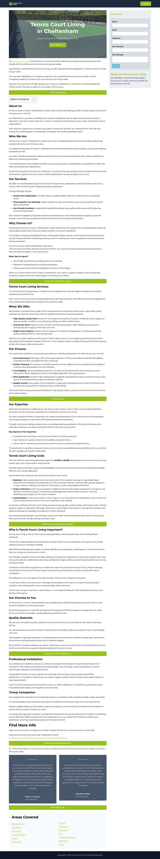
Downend (63, 841)
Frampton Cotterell (67, 837)
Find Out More (58, 399)
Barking (63, 738)
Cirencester (17, 842)
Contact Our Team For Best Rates (57, 281)
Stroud (15, 838)
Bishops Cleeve (15, 738)
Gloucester (39, 738)
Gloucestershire (52, 738)
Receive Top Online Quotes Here (58, 654)
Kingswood (64, 827)
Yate (60, 834)
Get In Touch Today (58, 93)
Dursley (62, 823)
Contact (145, 4)
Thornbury (63, 830)
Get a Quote (57, 45)
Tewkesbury (28, 738)
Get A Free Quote (58, 807)
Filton (61, 844)
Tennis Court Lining (20, 61)
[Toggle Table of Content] (32, 100)
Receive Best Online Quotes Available (57, 524)
